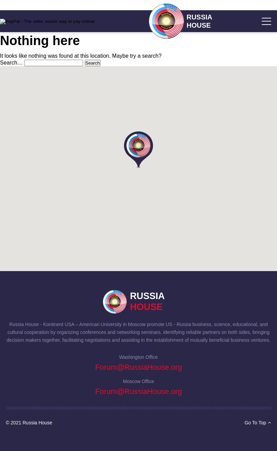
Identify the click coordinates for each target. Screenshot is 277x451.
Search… (11, 63)
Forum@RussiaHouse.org (138, 367)
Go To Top (258, 422)
